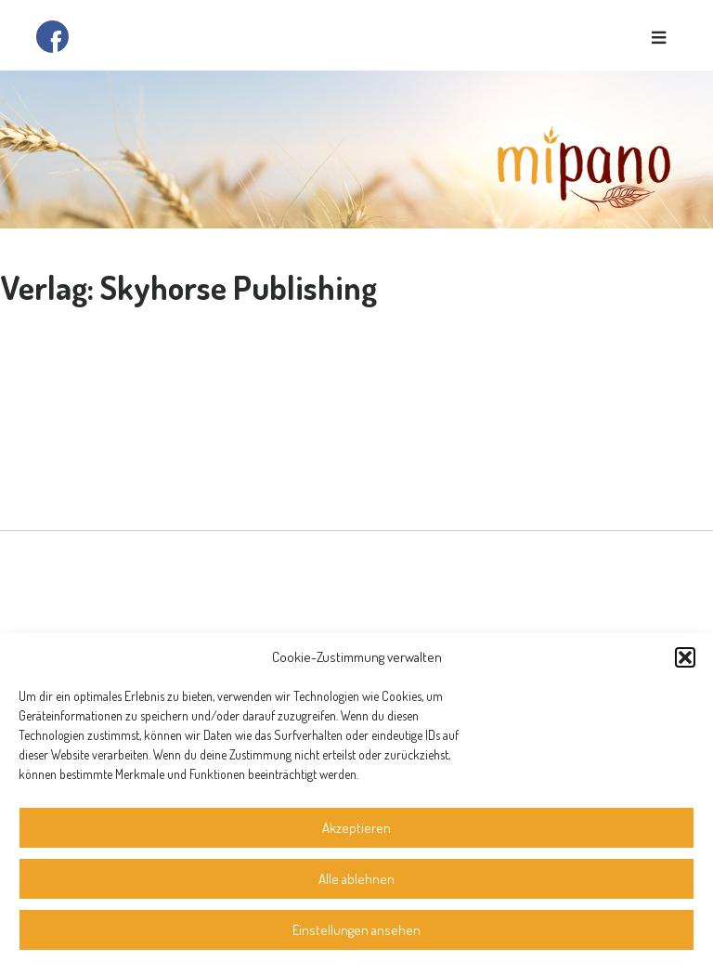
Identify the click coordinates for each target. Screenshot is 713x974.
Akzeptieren (356, 828)
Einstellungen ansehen (356, 930)
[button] (685, 657)
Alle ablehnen (356, 879)
